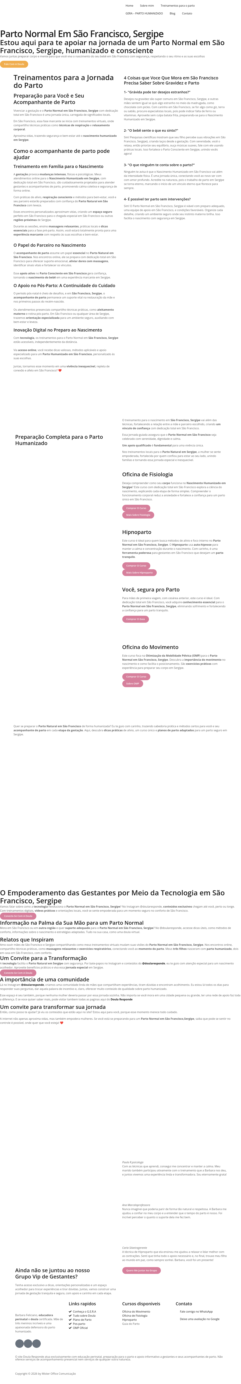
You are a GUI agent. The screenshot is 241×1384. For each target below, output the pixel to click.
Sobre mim (147, 5)
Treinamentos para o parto (178, 5)
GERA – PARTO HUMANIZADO (144, 13)
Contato (187, 13)
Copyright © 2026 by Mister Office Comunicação (45, 1375)
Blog (172, 13)
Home (129, 5)
